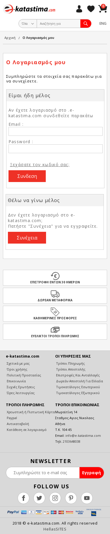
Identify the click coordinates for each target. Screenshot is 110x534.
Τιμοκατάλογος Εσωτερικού (77, 387)
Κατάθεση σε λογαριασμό (26, 429)
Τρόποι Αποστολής (70, 369)
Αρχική (10, 37)
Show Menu (7, 23)
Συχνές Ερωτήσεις (20, 387)
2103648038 (71, 441)
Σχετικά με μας (18, 363)
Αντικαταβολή (17, 423)
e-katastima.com (29, 8)
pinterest (71, 498)
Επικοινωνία (16, 381)
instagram (55, 498)
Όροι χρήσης (16, 369)
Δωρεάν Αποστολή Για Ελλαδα (79, 381)
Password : (21, 141)
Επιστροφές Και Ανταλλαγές (77, 375)
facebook (23, 498)
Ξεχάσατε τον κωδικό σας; (40, 164)
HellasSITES (54, 529)
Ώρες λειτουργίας (20, 393)
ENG (102, 23)
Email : (16, 124)
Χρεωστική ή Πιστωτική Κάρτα (30, 412)
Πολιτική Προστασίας (23, 375)
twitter (39, 498)
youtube (87, 498)
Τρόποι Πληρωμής (70, 363)
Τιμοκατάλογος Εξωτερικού (77, 393)
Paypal (11, 418)
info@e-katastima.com (83, 435)
